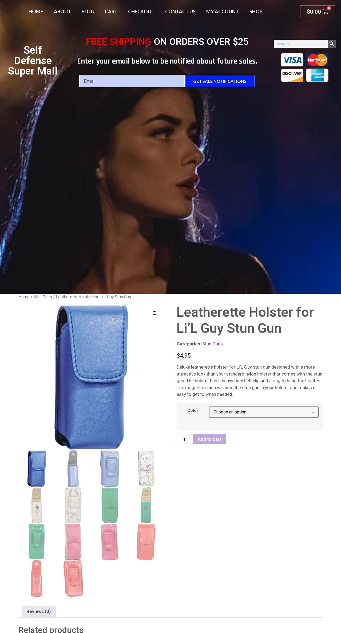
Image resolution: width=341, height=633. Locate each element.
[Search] (332, 44)
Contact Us (180, 11)
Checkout (141, 11)
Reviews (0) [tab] (38, 611)
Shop (256, 11)
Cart (111, 11)
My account (222, 11)
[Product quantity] (184, 439)
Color (192, 411)
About (62, 11)
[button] (155, 313)
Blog (88, 11)
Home (36, 11)
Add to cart (209, 439)
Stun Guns (42, 296)
